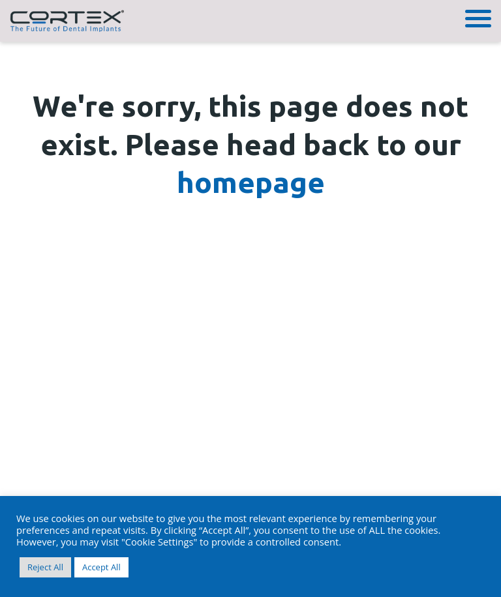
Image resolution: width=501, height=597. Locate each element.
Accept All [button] (101, 567)
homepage (251, 182)
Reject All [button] (45, 567)
